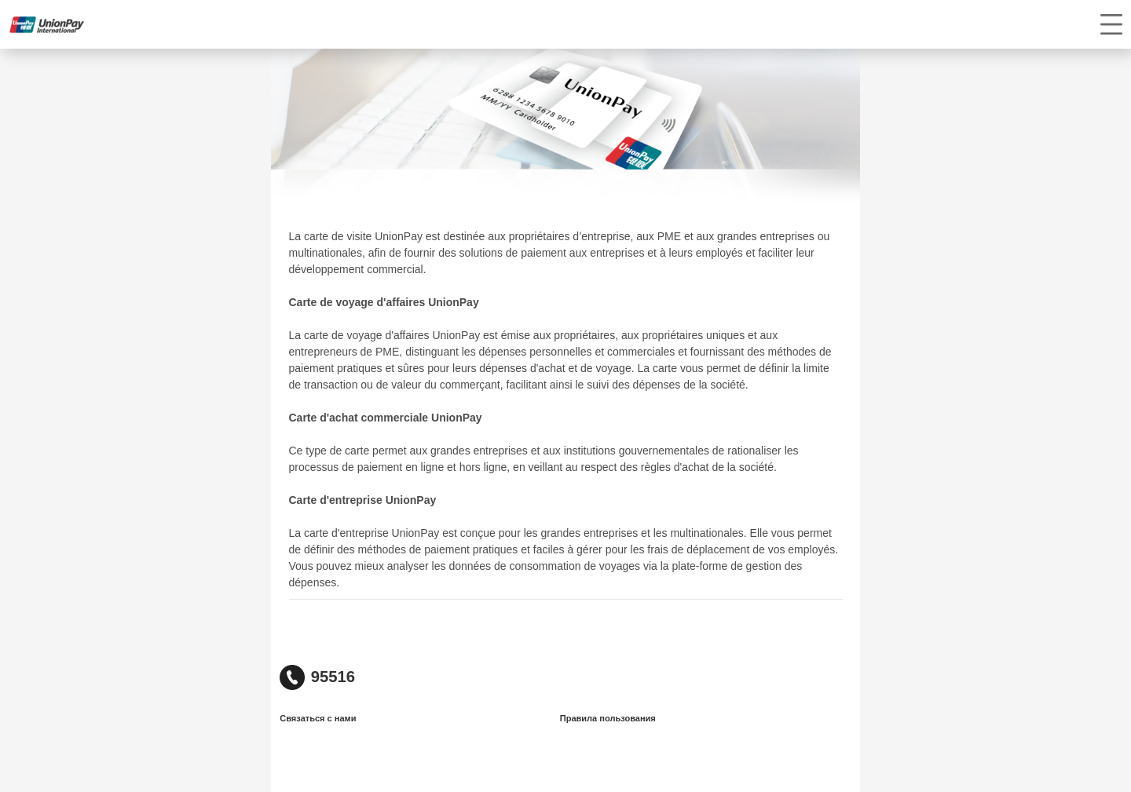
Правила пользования (608, 718)
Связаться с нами (318, 718)
